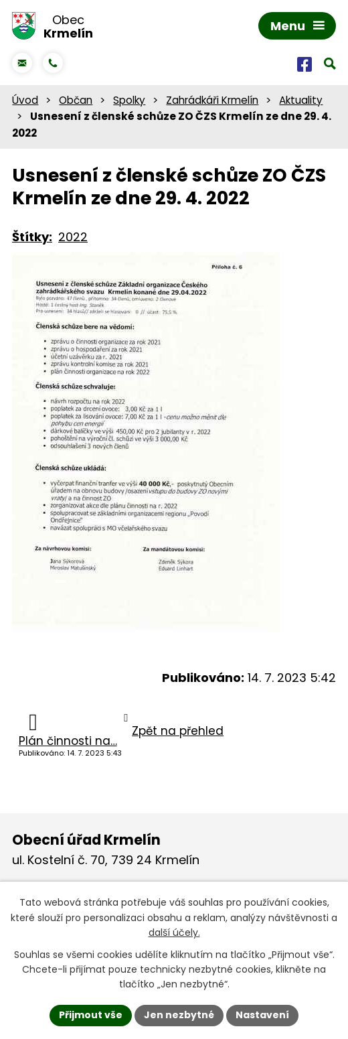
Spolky (129, 100)
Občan (75, 100)
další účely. (174, 932)
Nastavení (262, 1015)
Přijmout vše (90, 1015)
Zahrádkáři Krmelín (212, 100)
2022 (73, 236)
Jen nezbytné (179, 1015)
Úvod (25, 100)
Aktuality (301, 100)
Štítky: (32, 236)
